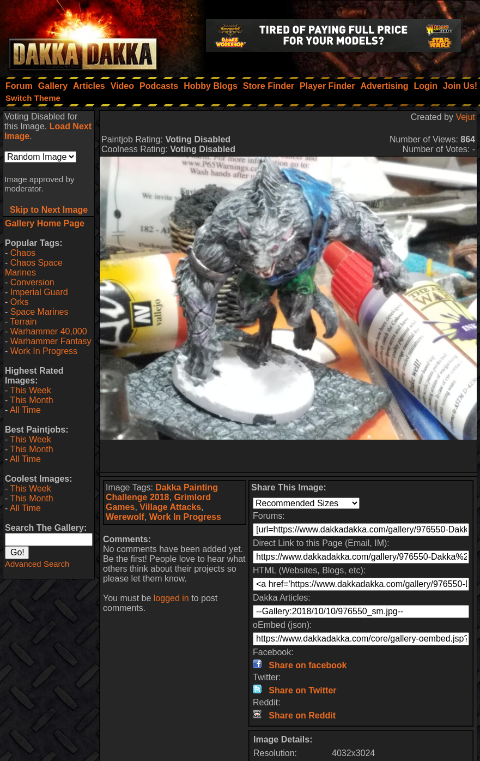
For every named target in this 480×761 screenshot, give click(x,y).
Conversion (32, 282)
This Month (31, 400)
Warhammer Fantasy (51, 341)
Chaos (22, 252)
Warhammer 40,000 (48, 331)
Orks (19, 302)
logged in (171, 598)
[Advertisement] (288, 456)
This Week (30, 390)
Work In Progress (43, 351)
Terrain (23, 321)
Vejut (465, 117)
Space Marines (39, 311)
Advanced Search (37, 563)
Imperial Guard (39, 292)
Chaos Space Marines (34, 267)
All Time (25, 410)
